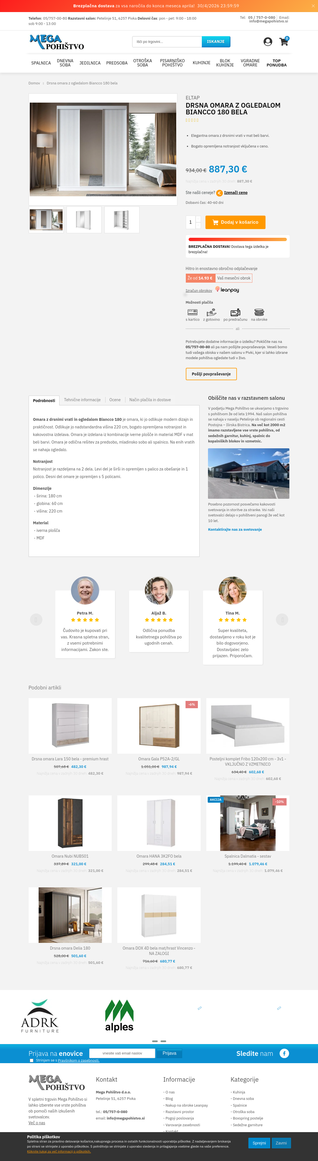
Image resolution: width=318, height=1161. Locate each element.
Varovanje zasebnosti (183, 1125)
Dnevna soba (65, 63)
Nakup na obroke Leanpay (187, 1106)
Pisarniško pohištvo (172, 63)
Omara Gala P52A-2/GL (159, 760)
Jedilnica (90, 63)
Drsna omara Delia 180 (70, 949)
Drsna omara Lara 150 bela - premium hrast (70, 760)
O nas (170, 1093)
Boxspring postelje (248, 1119)
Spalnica (41, 63)
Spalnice (240, 1106)
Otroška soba (142, 63)
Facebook (284, 1054)
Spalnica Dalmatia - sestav (248, 857)
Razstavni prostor (180, 1112)
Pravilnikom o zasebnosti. (79, 1061)
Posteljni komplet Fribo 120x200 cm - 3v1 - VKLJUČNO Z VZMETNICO (248, 763)
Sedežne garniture (248, 1125)
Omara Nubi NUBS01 (70, 857)
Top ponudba (277, 63)
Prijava (169, 1054)
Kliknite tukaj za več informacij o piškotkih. (59, 1151)
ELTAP (193, 98)
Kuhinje (202, 62)
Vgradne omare (250, 63)
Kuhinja (239, 1093)
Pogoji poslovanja (180, 1119)
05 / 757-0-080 (261, 17)
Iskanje (216, 41)
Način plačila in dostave (150, 400)
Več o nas (37, 1124)
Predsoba (116, 63)
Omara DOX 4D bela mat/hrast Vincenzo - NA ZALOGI (159, 952)
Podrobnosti (44, 401)
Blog (169, 1099)
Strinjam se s (43, 1061)
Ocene (115, 400)
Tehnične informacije (82, 400)
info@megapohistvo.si (269, 21)
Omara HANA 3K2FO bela (158, 857)
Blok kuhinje (225, 63)
